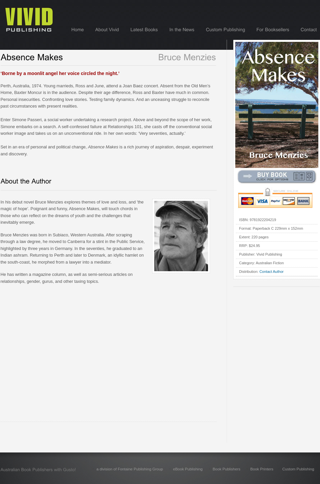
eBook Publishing (188, 469)
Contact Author (272, 272)
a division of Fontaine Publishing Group (129, 469)
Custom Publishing (298, 469)
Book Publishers (226, 469)
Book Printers (261, 469)
